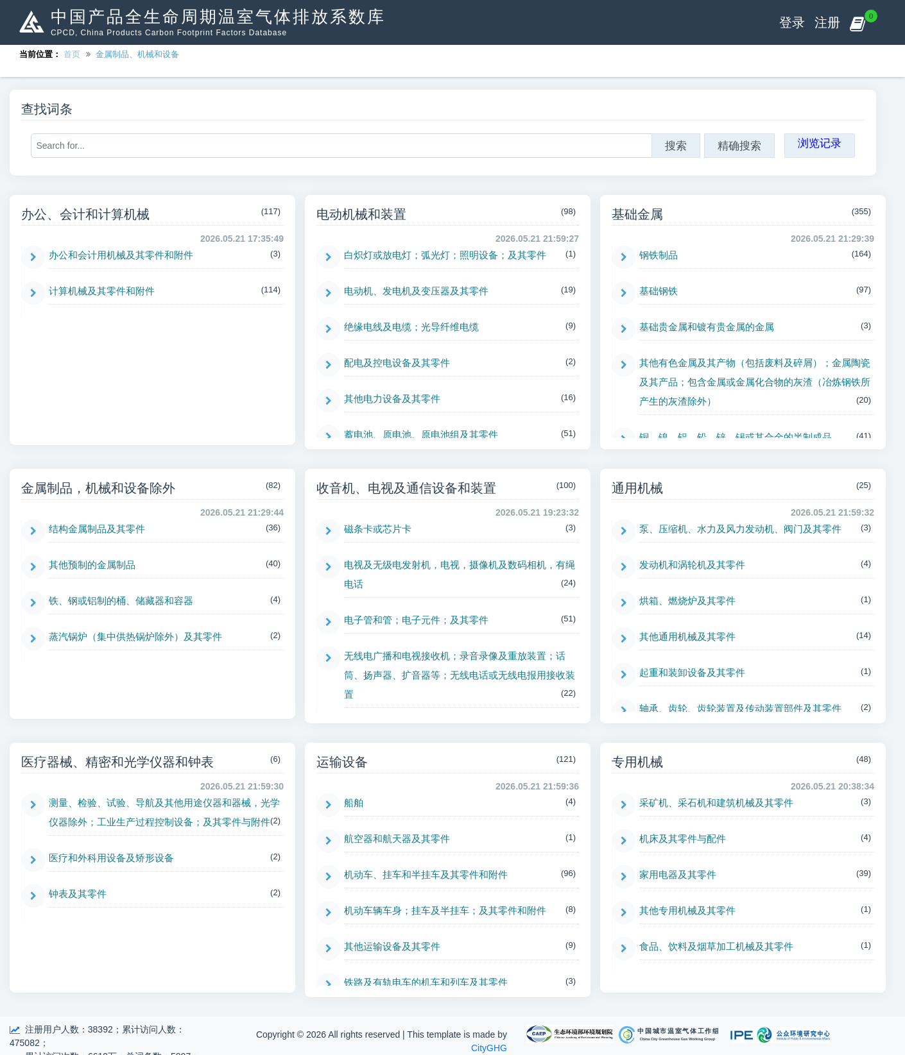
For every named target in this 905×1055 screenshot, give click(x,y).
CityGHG (489, 1048)
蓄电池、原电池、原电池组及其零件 (421, 434)
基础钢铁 (658, 290)
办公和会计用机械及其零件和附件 (121, 254)
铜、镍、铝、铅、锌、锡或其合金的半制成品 (735, 437)
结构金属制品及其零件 (97, 528)
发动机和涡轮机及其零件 (692, 564)
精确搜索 (739, 145)
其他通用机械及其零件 (687, 636)
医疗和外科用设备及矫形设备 (111, 857)
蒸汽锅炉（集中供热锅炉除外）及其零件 (135, 636)
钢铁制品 (658, 254)
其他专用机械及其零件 (687, 910)
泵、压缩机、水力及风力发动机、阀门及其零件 (740, 528)
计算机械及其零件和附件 (102, 290)
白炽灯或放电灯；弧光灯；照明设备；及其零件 (445, 254)
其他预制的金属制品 (92, 564)
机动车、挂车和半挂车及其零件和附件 (426, 874)
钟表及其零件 (78, 893)
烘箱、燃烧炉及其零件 (687, 600)
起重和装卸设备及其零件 (692, 672)
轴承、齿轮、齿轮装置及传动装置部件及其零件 (740, 708)
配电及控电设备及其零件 (397, 362)
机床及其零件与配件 (682, 838)
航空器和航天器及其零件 (397, 838)
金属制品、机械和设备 (137, 54)
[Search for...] (341, 145)
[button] (857, 22)
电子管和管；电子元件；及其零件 (416, 619)
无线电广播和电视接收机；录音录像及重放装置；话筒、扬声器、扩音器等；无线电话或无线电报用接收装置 (459, 675)
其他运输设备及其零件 (392, 946)
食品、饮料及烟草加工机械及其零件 (716, 946)
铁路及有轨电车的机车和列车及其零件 (426, 982)
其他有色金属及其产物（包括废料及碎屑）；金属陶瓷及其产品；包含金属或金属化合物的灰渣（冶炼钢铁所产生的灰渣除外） (754, 382)
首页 (72, 54)
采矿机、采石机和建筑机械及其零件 (716, 802)
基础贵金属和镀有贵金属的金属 (706, 326)
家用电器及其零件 (677, 874)
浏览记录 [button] (819, 143)
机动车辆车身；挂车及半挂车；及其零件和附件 (445, 910)
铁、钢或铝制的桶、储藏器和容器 (121, 600)
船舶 (353, 802)
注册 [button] (827, 22)
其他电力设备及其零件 (392, 398)
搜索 (676, 145)
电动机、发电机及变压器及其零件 (416, 290)
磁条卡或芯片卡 (377, 528)
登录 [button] (792, 22)
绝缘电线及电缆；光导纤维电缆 (411, 326)
